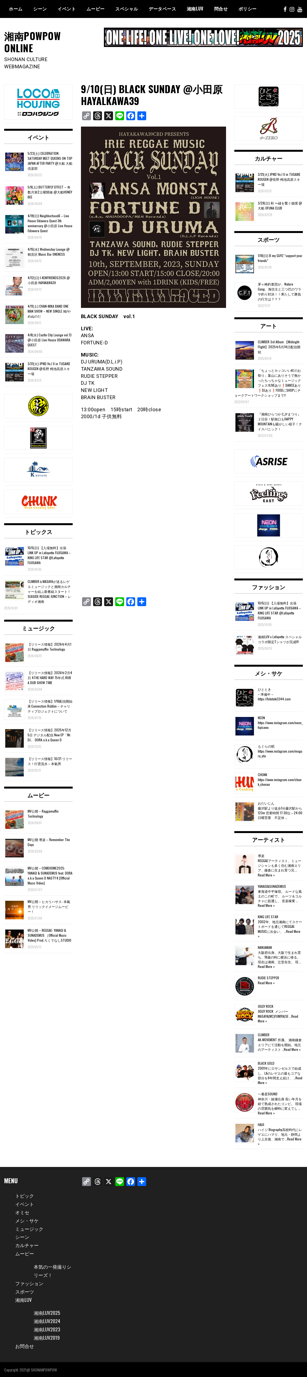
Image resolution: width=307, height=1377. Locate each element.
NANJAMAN (265, 947)
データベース (162, 8)
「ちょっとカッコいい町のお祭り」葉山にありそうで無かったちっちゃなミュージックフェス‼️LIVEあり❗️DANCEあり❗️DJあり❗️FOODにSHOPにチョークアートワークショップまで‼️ (267, 382)
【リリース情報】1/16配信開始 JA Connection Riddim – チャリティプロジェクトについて (50, 705)
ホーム (16, 8)
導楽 (261, 855)
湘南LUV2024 (47, 1320)
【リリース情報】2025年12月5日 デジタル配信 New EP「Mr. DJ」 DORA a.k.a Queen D (49, 734)
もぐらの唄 (266, 746)
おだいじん (266, 802)
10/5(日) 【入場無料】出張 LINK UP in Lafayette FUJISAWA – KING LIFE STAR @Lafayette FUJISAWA (49, 555)
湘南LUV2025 (47, 1312)
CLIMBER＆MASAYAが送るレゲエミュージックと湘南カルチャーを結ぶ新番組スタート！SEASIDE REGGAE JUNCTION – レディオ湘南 (49, 591)
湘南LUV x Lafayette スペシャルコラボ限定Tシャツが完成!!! (280, 639)
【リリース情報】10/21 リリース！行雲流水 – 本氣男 (50, 760)
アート (268, 325)
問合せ (221, 8)
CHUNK (262, 774)
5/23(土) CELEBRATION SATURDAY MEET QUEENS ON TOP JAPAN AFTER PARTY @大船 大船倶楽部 (50, 160)
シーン (40, 8)
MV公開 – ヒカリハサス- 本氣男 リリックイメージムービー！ (49, 906)
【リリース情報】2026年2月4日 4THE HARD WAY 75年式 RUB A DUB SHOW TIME (50, 677)
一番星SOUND (267, 1093)
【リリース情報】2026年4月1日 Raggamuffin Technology (49, 646)
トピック (25, 1195)
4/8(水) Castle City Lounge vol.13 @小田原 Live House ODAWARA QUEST (50, 339)
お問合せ (25, 1345)
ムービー (95, 8)
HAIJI (261, 1124)
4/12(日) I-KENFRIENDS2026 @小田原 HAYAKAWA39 (49, 280)
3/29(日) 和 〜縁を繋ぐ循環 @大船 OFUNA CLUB (280, 205)
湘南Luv (195, 8)
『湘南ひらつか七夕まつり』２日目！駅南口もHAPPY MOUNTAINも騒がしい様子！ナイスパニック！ (280, 421)
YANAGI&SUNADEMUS (272, 885)
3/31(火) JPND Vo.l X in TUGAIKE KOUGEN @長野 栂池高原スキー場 (49, 368)
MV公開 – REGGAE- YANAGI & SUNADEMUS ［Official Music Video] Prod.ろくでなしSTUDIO (49, 935)
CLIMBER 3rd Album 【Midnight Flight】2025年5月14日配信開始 (279, 346)
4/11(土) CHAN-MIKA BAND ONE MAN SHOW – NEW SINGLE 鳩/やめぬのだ (49, 310)
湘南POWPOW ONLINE (33, 41)
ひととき (264, 689)
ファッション (268, 586)
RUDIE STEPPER (268, 977)
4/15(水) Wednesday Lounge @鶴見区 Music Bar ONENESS (49, 251)
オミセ (22, 1211)
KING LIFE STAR (268, 916)
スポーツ (269, 239)
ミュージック (38, 627)
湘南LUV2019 (47, 1337)
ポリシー (247, 8)
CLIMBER (263, 1034)
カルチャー (268, 158)
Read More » (266, 874)
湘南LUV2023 (47, 1329)
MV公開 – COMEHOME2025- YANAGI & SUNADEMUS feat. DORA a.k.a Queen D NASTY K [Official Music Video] (50, 875)
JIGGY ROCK (265, 1006)
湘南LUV (24, 1299)
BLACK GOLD (266, 1063)
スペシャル (126, 8)
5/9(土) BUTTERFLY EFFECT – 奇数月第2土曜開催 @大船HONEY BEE (50, 191)
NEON (261, 717)
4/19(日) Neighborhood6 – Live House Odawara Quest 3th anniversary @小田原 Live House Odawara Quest (50, 222)
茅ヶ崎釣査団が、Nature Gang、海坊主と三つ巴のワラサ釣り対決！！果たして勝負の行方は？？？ (279, 291)
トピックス (38, 531)
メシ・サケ (268, 673)
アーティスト (268, 839)
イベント (66, 8)
